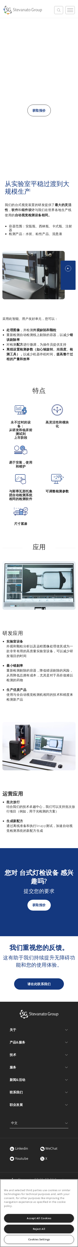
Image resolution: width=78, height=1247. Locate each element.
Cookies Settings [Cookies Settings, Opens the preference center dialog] (39, 1239)
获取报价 (39, 110)
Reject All (39, 1229)
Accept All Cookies (39, 1218)
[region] (39, 1213)
